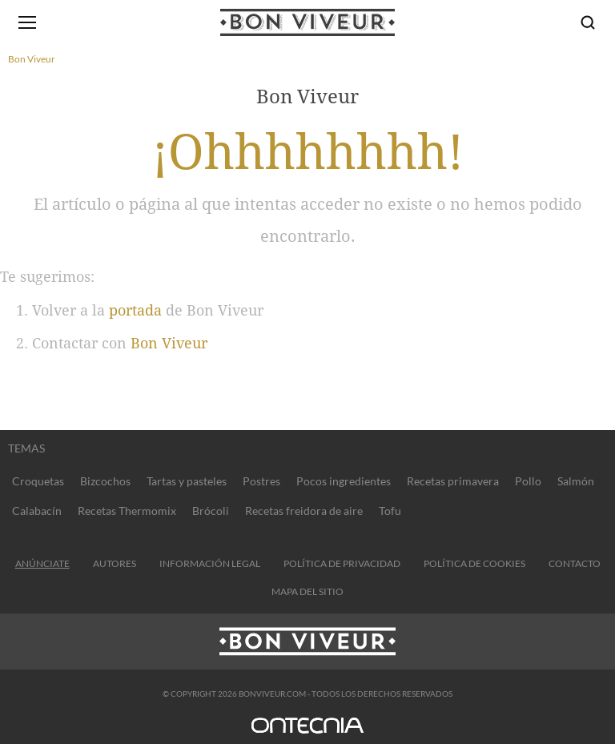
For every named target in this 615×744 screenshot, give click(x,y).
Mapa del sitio (307, 591)
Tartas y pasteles (187, 481)
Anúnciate (42, 563)
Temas (26, 448)
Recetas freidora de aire (304, 510)
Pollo (528, 481)
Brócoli (210, 510)
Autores (114, 563)
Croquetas (38, 481)
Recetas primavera (453, 481)
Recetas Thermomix (127, 510)
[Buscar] (587, 22)
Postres (261, 481)
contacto (575, 563)
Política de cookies (474, 563)
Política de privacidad (341, 563)
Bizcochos (105, 481)
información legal (209, 563)
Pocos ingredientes (343, 481)
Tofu (390, 510)
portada (135, 310)
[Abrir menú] (27, 22)
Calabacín (37, 510)
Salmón (575, 481)
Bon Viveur (169, 343)
